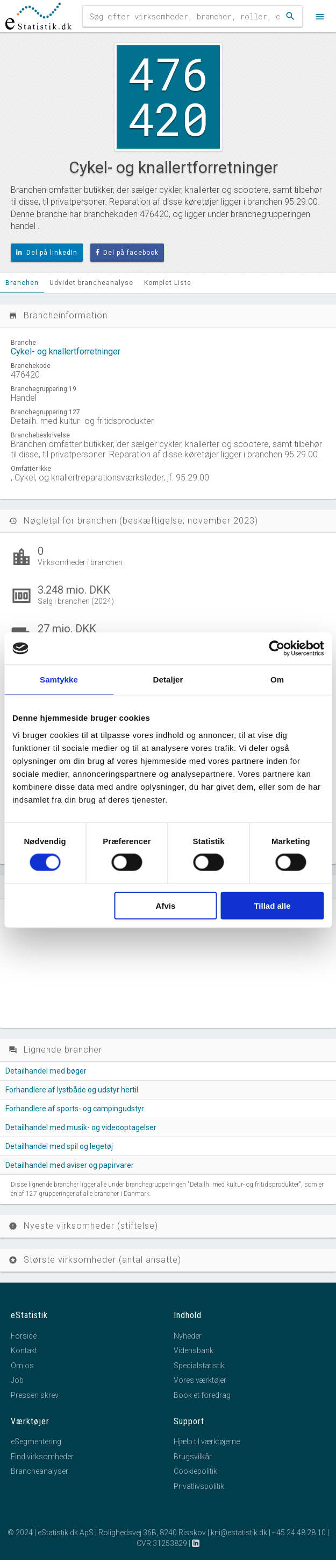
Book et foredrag (202, 1395)
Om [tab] (277, 679)
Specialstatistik (199, 1365)
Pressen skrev (35, 1395)
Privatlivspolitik (199, 1486)
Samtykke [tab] (59, 679)
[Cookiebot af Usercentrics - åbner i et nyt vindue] (277, 648)
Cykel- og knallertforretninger (65, 351)
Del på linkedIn (46, 252)
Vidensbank (193, 1350)
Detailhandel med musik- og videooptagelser (80, 1127)
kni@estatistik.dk (239, 1532)
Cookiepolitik (195, 1471)
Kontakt (24, 1350)
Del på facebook (127, 252)
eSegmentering (36, 1441)
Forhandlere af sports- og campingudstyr (74, 1108)
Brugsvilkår (193, 1456)
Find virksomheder (42, 1456)
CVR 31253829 (162, 1543)
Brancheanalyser (39, 1471)
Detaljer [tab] (168, 679)
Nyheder (188, 1336)
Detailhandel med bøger (46, 1071)
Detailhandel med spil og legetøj (59, 1146)
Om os (22, 1365)
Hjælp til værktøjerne (207, 1441)
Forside (24, 1336)
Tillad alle (272, 905)
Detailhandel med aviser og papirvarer (69, 1165)
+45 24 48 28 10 (299, 1532)
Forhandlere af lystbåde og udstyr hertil (71, 1090)
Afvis (166, 905)
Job (17, 1380)
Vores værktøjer (200, 1380)
